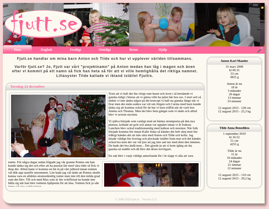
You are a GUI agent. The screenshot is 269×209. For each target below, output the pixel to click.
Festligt (75, 50)
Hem (17, 50)
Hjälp (162, 50)
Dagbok (46, 50)
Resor (133, 50)
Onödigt (105, 50)
